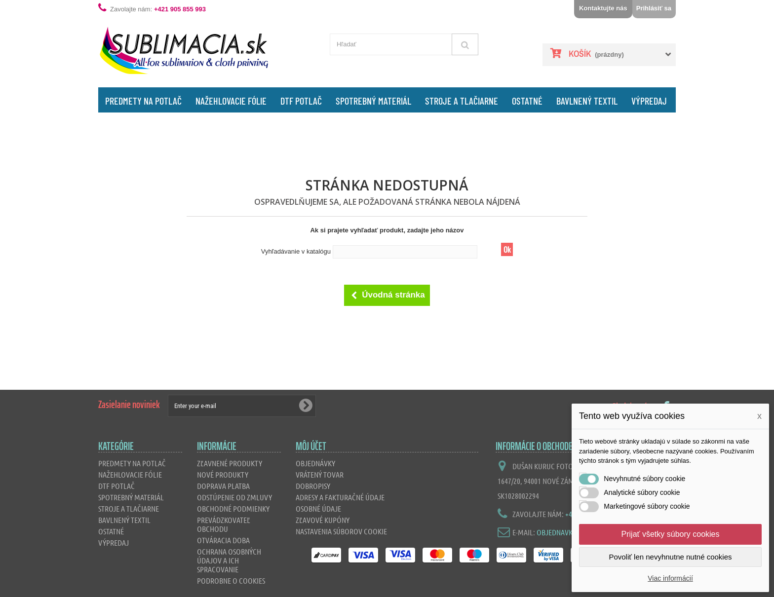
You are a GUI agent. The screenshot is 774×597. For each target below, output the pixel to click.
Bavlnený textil (587, 101)
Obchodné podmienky (233, 508)
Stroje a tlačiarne (461, 101)
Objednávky (315, 463)
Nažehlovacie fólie (231, 101)
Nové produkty (222, 474)
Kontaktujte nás (603, 8)
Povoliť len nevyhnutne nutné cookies (670, 557)
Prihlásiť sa (653, 8)
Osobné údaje (318, 508)
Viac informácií (670, 578)
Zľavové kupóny (322, 519)
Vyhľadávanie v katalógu (296, 251)
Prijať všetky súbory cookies (670, 534)
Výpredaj (649, 101)
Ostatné (527, 101)
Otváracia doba (223, 540)
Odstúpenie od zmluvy (234, 497)
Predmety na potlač (143, 101)
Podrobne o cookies (231, 580)
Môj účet (311, 446)
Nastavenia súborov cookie (341, 531)
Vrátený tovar (320, 474)
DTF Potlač (301, 101)
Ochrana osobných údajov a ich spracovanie (229, 560)
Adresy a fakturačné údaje (340, 497)
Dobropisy (313, 485)
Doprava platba (223, 485)
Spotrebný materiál (373, 101)
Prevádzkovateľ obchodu (223, 524)
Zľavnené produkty (229, 463)
